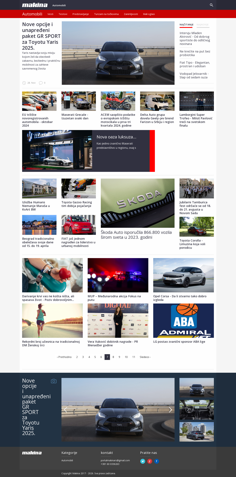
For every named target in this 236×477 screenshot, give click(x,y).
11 (133, 357)
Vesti (50, 14)
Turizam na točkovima (106, 14)
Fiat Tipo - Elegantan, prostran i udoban (195, 64)
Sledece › (145, 357)
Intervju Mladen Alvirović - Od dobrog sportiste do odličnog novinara (195, 38)
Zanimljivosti (131, 14)
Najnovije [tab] (203, 24)
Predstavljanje (80, 14)
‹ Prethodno (64, 357)
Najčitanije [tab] (187, 24)
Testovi (63, 14)
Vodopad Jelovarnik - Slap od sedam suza (194, 75)
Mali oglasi (149, 14)
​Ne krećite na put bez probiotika (195, 53)
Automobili (59, 7)
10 (126, 357)
